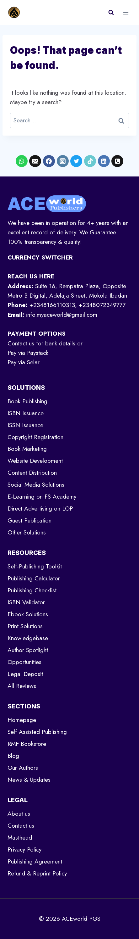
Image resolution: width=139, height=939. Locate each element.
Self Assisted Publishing (37, 732)
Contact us (21, 825)
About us (19, 813)
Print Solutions (25, 626)
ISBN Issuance (26, 413)
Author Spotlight (28, 650)
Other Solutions (27, 532)
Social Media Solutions (36, 484)
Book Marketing (27, 448)
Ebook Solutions (28, 614)
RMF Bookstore (27, 744)
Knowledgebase (28, 638)
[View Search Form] (111, 12)
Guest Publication (29, 520)
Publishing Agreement (35, 861)
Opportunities (24, 662)
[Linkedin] (104, 161)
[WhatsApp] (22, 161)
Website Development (35, 460)
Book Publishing (27, 401)
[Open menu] (125, 12)
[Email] (35, 161)
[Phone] (117, 161)
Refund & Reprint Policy (37, 873)
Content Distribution (32, 472)
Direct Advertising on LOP (40, 508)
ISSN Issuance (25, 425)
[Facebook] (49, 161)
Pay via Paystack (28, 353)
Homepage (22, 720)
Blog (13, 756)
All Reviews (22, 686)
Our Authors (23, 767)
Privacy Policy (24, 849)
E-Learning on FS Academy (42, 496)
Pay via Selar (24, 362)
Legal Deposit (25, 674)
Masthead (20, 837)
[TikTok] (90, 161)
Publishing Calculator (34, 578)
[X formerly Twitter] (76, 161)
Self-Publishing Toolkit (35, 566)
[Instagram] (63, 161)
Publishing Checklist (32, 590)
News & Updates (29, 779)
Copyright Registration (35, 437)
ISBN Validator (26, 602)
